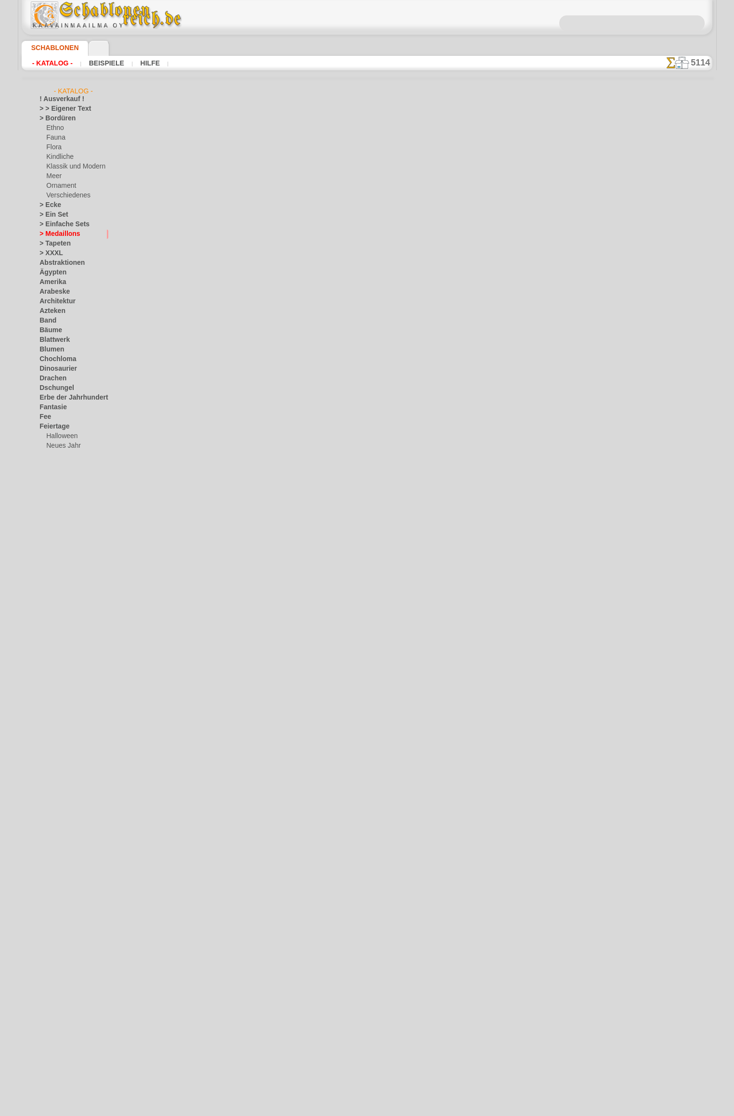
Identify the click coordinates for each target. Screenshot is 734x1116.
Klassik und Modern (72, 166)
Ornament (59, 186)
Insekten (50, 571)
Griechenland (57, 532)
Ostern (55, 455)
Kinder (55, 648)
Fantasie (51, 407)
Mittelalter (53, 783)
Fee (44, 417)
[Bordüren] (61, 1014)
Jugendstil (52, 580)
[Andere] (58, 1004)
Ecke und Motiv (489, 239)
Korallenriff (54, 754)
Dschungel (53, 388)
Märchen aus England (75, 667)
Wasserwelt (55, 946)
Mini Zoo (58, 686)
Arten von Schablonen (206, 391)
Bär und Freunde (68, 628)
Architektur (54, 301)
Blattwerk (52, 340)
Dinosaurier (55, 368)
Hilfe (147, 63)
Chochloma (54, 359)
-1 (337, 417)
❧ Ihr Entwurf (58, 1081)
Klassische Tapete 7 (489, 228)
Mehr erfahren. (445, 1108)
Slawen (48, 879)
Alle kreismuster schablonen (366, 438)
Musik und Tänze (61, 792)
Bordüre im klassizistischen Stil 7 (489, 250)
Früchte (49, 484)
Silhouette (52, 869)
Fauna (54, 137)
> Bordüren (53, 118)
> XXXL (48, 253)
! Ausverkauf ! (57, 99)
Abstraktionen (58, 263)
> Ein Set (50, 214)
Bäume (48, 330)
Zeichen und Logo (62, 985)
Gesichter (52, 523)
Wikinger (51, 965)
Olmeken (50, 802)
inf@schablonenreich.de (367, 588)
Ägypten (50, 272)
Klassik (48, 744)
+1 (396, 417)
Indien (47, 561)
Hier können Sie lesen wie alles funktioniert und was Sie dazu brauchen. (664, 430)
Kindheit (50, 600)
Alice (52, 609)
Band (46, 320)
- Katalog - (52, 63)
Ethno (54, 128)
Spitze (47, 888)
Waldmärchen (64, 734)
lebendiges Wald (67, 657)
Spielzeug (58, 725)
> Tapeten (51, 243)
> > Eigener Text (58, 108)
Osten (47, 821)
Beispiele (105, 63)
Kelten (47, 590)
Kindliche (58, 157)
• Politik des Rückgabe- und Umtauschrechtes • (367, 636)
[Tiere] (55, 1071)
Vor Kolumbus (58, 937)
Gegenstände (56, 513)
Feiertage (51, 426)
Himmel (49, 542)
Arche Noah (61, 619)
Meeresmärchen (67, 677)
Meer (53, 176)
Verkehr (49, 927)
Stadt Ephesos (58, 898)
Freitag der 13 (57, 474)
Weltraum (52, 956)
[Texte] (55, 1062)
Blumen (49, 349)
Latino (48, 763)
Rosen (47, 850)
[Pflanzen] (60, 1052)
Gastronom (54, 503)
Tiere (45, 908)
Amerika (50, 282)
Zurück (367, 417)
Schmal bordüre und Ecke (489, 207)
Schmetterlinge (59, 860)
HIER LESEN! (276, 391)
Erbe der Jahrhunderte (69, 397)
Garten (48, 494)
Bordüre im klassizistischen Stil (489, 260)
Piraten (55, 705)
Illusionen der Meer (64, 551)
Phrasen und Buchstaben (72, 831)
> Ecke (47, 205)
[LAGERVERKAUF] (64, 994)
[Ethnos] (58, 1033)
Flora (53, 147)
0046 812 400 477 (388, 529)
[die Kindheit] (64, 1023)
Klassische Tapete (489, 271)
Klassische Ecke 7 (489, 218)
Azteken (50, 311)
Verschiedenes (65, 195)
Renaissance (56, 840)
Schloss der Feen (68, 715)
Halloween (60, 436)
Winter (48, 975)
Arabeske (51, 291)
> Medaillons (56, 234)
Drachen (50, 378)
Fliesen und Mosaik (64, 465)
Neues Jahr (61, 445)
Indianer (57, 638)
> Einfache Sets (59, 224)
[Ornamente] (63, 1042)
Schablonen (50, 47)
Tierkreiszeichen (60, 917)
